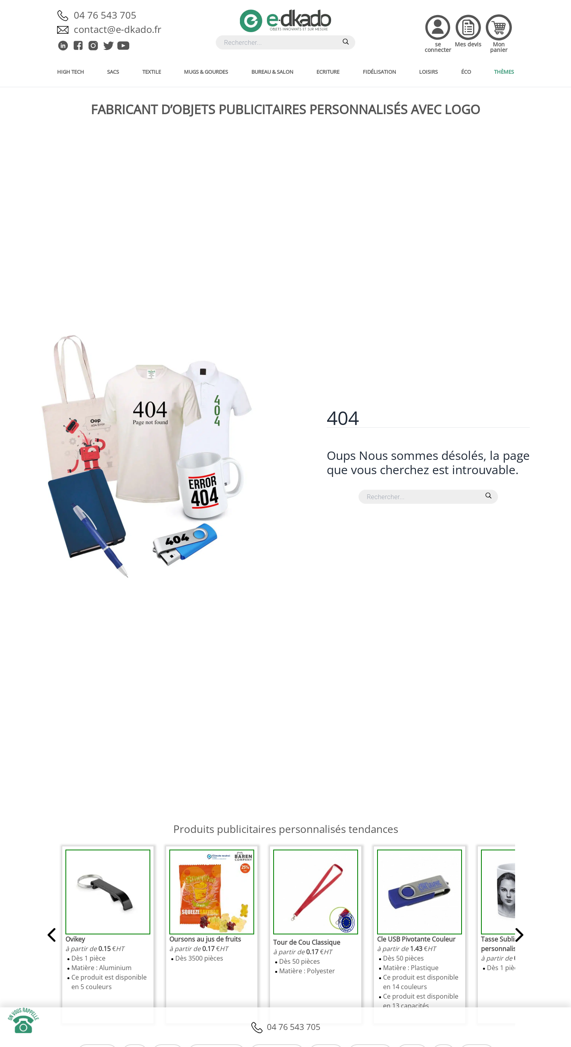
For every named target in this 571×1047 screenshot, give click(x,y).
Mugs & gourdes (206, 71)
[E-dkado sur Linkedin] (63, 46)
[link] (75, 939)
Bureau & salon (272, 71)
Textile (151, 71)
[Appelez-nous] (65, 15)
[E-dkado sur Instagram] (93, 46)
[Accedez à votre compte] (438, 33)
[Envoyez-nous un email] (65, 29)
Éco (466, 71)
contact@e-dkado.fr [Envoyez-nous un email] (117, 29)
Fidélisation (379, 71)
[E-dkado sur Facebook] (78, 46)
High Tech (70, 71)
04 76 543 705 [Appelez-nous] (105, 14)
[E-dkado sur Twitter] (108, 46)
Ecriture (327, 71)
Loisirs (428, 71)
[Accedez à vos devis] (468, 33)
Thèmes (504, 71)
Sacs (113, 71)
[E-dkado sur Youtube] (123, 46)
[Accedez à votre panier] (498, 33)
